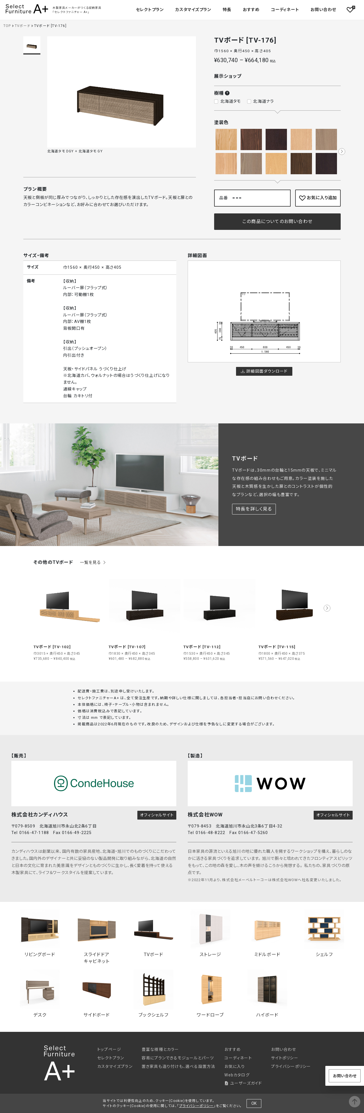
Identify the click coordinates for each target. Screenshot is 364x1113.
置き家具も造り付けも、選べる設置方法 (179, 1066)
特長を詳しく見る (254, 509)
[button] (341, 151)
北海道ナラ (263, 101)
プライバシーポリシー (291, 1066)
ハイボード (267, 994)
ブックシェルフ (153, 994)
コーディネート (285, 9)
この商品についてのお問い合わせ (277, 221)
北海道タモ (230, 101)
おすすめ (251, 9)
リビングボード (40, 933)
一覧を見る (93, 562)
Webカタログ (236, 1075)
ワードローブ (210, 994)
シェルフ (324, 933)
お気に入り (234, 1066)
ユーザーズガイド (243, 1083)
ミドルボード (267, 933)
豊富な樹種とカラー (160, 1049)
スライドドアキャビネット (97, 936)
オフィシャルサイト (157, 815)
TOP (7, 26)
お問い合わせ (323, 9)
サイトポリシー (284, 1058)
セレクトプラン (110, 1058)
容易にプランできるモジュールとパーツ (178, 1058)
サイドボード (97, 994)
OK (254, 1103)
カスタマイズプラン (193, 9)
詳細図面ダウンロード (264, 371)
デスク (40, 994)
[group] (70, 616)
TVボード (22, 26)
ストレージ (210, 933)
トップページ (109, 1049)
